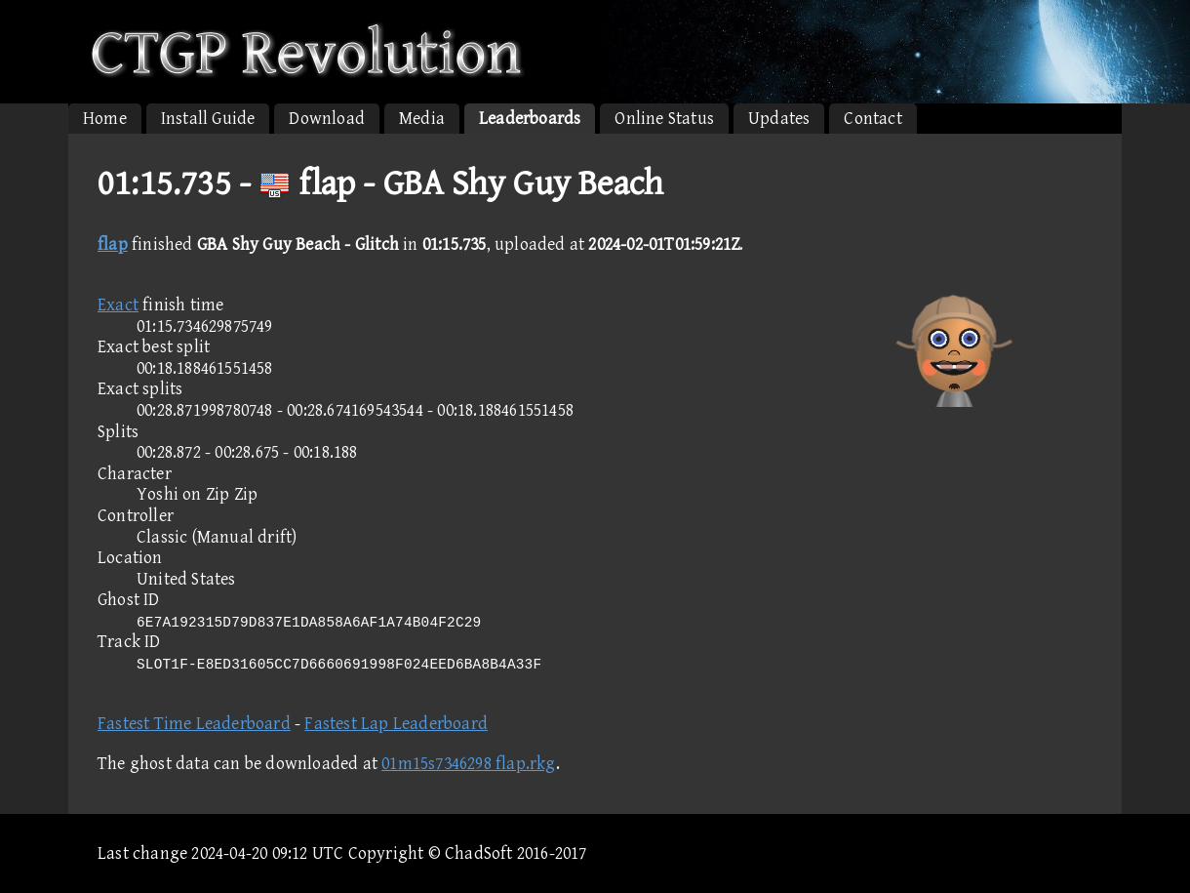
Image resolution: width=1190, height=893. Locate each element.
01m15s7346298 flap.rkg (468, 763)
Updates (779, 118)
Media (422, 118)
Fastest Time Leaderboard (194, 723)
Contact (872, 118)
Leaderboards (529, 118)
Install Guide (208, 118)
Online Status (664, 118)
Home (105, 118)
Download (327, 118)
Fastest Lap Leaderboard (396, 723)
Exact (118, 305)
